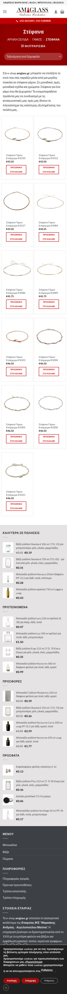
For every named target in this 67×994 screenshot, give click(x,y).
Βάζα (6, 852)
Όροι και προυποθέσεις (17, 885)
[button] (5, 11)
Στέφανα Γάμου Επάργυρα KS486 (15, 291)
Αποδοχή (11, 980)
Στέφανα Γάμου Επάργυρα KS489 (48, 291)
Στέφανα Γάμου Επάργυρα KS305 (15, 426)
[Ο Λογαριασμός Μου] (56, 12)
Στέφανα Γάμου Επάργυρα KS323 (15, 358)
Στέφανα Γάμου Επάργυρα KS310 (15, 157)
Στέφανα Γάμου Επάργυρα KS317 (15, 224)
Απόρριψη (30, 980)
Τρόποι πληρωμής (14, 897)
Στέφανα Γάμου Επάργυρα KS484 (48, 224)
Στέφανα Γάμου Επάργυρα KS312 (48, 157)
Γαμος (37, 39)
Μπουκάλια (10, 845)
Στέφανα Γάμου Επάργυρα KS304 (48, 358)
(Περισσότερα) (34, 962)
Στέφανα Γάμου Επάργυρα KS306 (48, 426)
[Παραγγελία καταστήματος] (33, 56)
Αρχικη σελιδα (18, 39)
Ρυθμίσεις (47, 970)
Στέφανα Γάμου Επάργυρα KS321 (15, 493)
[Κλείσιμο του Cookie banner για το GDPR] (6, 987)
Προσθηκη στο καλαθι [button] (16, 169)
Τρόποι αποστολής (14, 891)
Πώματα (8, 858)
